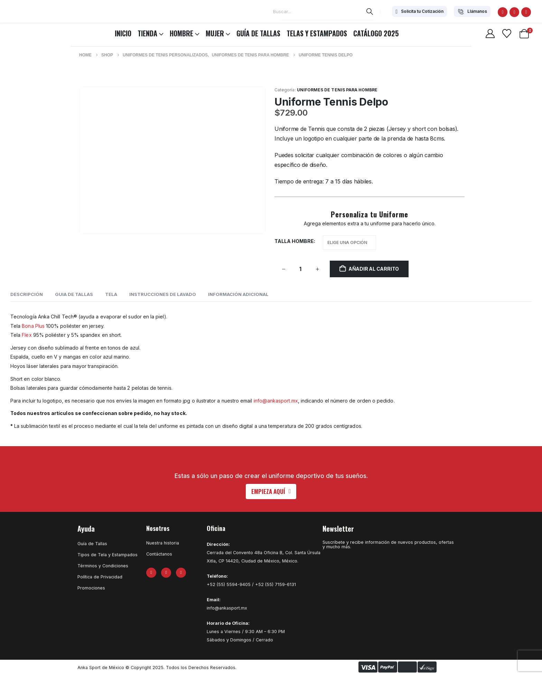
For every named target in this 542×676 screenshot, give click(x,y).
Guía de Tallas (258, 33)
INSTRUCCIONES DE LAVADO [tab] (162, 294)
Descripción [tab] (26, 294)
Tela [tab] (111, 294)
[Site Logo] (24, 32)
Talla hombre (294, 241)
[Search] (369, 11)
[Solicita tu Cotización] (419, 11)
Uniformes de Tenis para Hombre (337, 89)
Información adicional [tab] (238, 294)
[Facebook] (502, 12)
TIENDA (147, 33)
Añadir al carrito (373, 269)
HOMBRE (181, 33)
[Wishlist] (506, 33)
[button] (271, 491)
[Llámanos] (472, 11)
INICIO (123, 33)
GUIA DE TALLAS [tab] (74, 294)
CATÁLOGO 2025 (376, 33)
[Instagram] (526, 12)
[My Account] (490, 33)
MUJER (215, 33)
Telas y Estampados (317, 33)
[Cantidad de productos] (300, 269)
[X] (514, 12)
